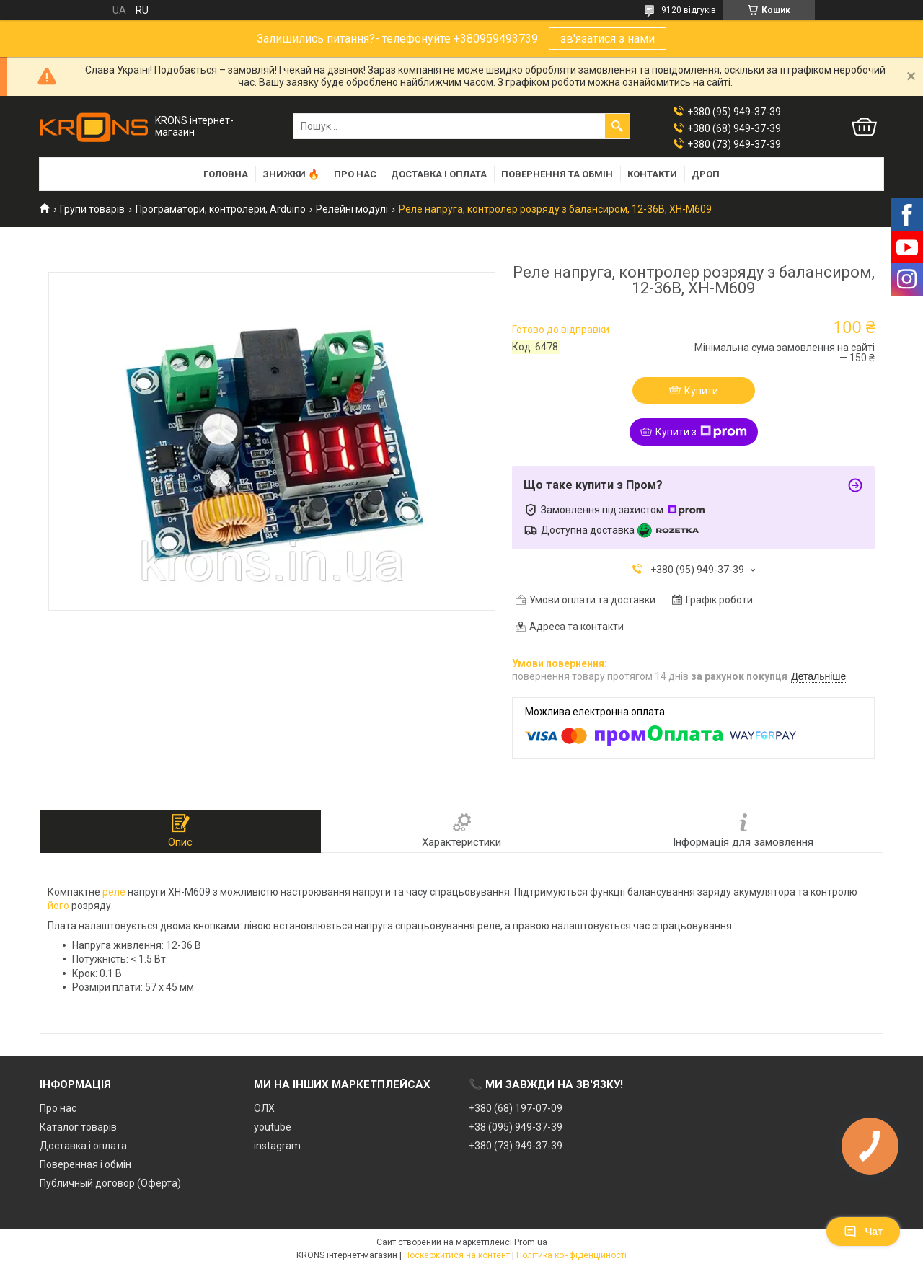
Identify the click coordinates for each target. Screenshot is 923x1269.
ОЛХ (264, 1108)
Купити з (701, 431)
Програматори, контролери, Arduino (221, 209)
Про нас (355, 174)
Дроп (706, 174)
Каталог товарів (78, 1127)
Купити (701, 391)
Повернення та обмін (557, 174)
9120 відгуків (688, 10)
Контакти (652, 174)
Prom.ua (530, 1242)
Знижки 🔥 (290, 174)
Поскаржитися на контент (457, 1255)
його (58, 905)
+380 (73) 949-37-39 (515, 1145)
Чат (863, 1231)
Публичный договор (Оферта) (110, 1183)
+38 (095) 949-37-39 (515, 1127)
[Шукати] (617, 126)
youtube (272, 1127)
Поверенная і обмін (85, 1164)
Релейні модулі (352, 209)
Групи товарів (92, 209)
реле (113, 892)
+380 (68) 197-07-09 (515, 1108)
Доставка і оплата (439, 174)
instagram (277, 1145)
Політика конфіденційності (571, 1255)
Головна (225, 174)
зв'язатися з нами (607, 38)
